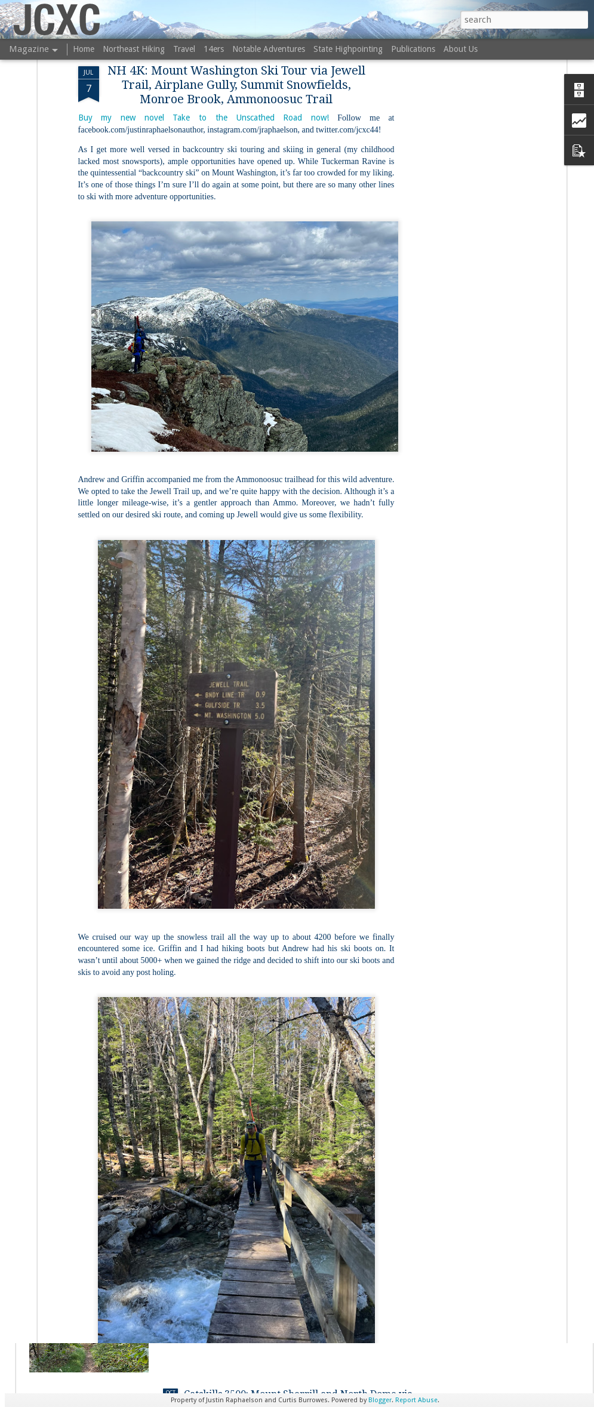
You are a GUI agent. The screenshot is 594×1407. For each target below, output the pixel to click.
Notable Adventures (268, 49)
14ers (214, 49)
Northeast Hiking (134, 49)
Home (83, 49)
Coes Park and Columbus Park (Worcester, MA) (291, 1123)
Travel (184, 49)
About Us (461, 49)
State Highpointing (348, 49)
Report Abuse (416, 1400)
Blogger (380, 1400)
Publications (413, 49)
